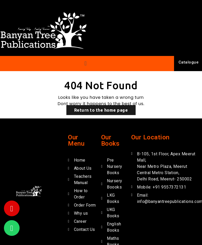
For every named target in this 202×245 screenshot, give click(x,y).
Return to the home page (101, 110)
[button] (86, 64)
